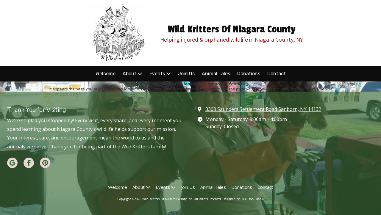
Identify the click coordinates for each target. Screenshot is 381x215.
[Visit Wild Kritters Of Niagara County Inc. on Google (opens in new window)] (12, 163)
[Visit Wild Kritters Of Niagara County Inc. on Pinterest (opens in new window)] (45, 163)
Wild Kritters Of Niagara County (232, 29)
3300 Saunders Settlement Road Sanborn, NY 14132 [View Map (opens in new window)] (263, 109)
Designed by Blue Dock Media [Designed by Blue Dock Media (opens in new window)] (243, 199)
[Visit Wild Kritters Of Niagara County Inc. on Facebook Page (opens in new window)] (29, 163)
